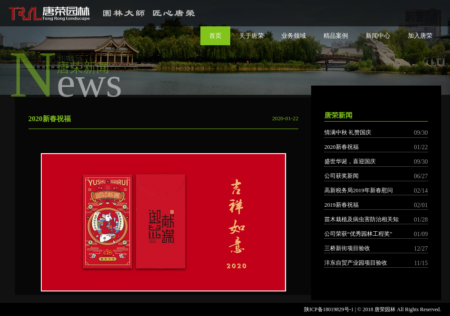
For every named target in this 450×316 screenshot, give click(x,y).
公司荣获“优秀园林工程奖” (376, 234)
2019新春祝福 (376, 205)
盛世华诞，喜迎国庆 (376, 162)
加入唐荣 (420, 35)
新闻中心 (378, 35)
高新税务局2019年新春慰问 (376, 191)
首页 (215, 35)
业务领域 (293, 35)
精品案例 (335, 35)
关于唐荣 (251, 35)
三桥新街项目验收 (376, 248)
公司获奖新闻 (376, 176)
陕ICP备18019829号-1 (329, 309)
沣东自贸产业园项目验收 (376, 263)
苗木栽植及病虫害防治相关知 (376, 219)
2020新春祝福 (376, 147)
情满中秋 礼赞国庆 (376, 133)
